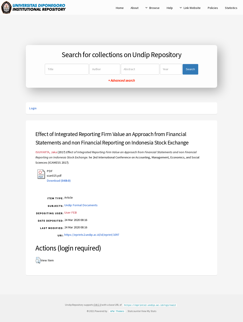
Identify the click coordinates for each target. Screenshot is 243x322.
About (134, 8)
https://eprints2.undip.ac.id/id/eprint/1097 (91, 235)
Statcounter (134, 310)
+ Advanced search (121, 80)
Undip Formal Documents (81, 205)
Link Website (192, 8)
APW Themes (117, 310)
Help (169, 8)
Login (33, 108)
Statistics (231, 8)
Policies (213, 8)
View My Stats (148, 310)
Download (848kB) (59, 181)
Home (120, 8)
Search (190, 69)
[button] (37, 260)
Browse (154, 8)
